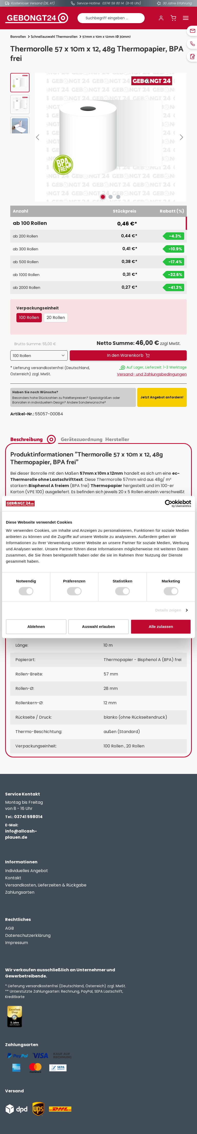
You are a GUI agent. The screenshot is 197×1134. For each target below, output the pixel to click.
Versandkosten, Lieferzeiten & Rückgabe (45, 885)
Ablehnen (36, 626)
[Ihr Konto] (161, 18)
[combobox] (111, 18)
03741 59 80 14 (113, 3)
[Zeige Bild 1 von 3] (103, 197)
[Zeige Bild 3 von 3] (118, 197)
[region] (98, 137)
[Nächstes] (182, 137)
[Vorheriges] (38, 137)
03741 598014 (24, 817)
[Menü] (186, 18)
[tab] (34, 439)
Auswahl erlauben (98, 626)
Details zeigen (168, 610)
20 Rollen (56, 318)
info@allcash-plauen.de (21, 831)
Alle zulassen (161, 626)
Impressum (16, 943)
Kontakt (13, 878)
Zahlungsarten (19, 892)
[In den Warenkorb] (128, 355)
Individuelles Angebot (26, 871)
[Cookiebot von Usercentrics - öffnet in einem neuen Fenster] (168, 503)
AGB (9, 928)
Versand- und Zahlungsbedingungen (152, 374)
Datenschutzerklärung (28, 935)
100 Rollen (29, 318)
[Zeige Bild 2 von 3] (111, 197)
